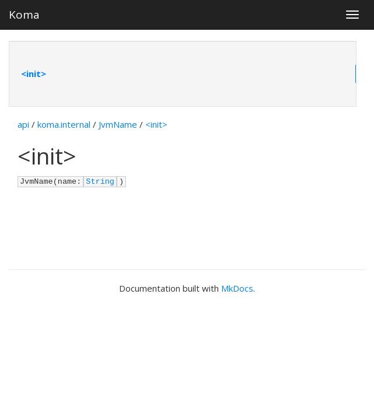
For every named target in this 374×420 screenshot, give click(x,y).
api (23, 124)
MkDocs (237, 288)
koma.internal (63, 124)
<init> (33, 73)
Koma (24, 14)
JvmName (118, 124)
